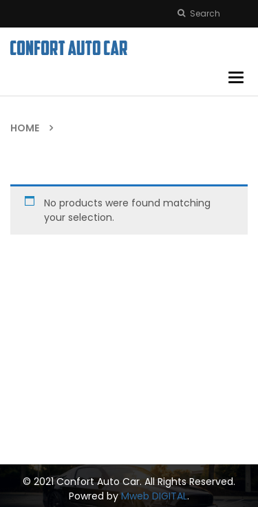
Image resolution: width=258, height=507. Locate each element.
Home (24, 128)
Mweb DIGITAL (154, 496)
